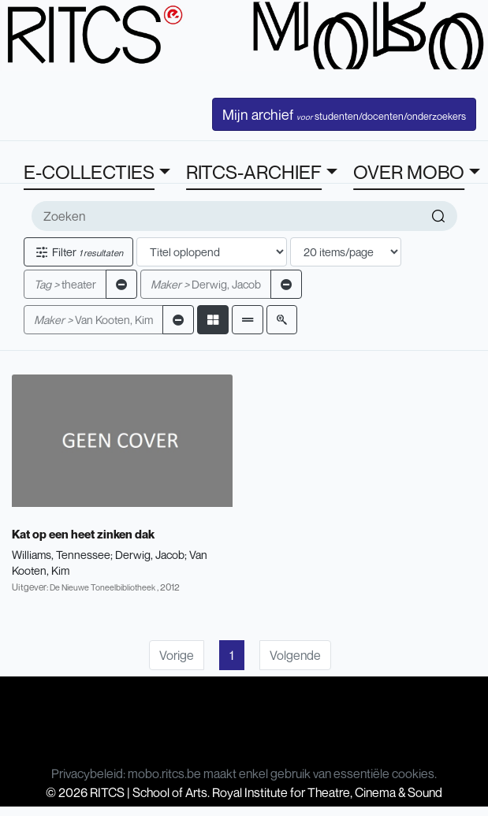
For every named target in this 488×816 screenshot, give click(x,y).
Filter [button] (78, 252)
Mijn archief (344, 114)
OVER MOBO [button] (408, 172)
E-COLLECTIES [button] (89, 172)
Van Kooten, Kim (93, 319)
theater (65, 284)
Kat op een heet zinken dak (83, 534)
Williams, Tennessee (61, 554)
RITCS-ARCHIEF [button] (254, 172)
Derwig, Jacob (206, 284)
